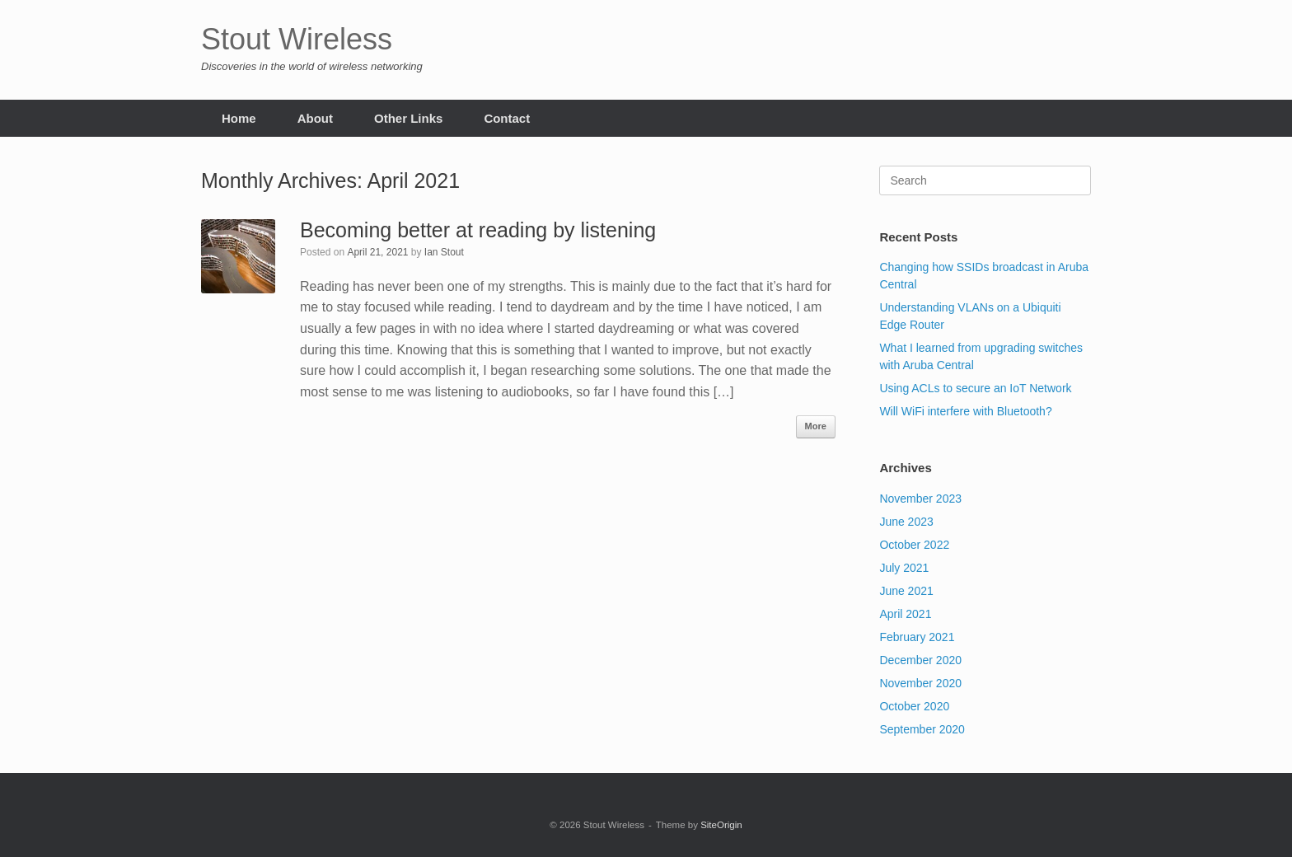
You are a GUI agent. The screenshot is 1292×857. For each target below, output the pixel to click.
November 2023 (920, 498)
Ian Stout (444, 252)
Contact (507, 118)
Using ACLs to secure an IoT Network (975, 388)
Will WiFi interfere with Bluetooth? (965, 411)
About (315, 118)
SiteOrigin (721, 825)
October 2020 (914, 706)
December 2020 (920, 660)
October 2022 (914, 544)
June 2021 (906, 590)
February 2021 (916, 637)
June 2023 (906, 521)
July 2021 (904, 567)
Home (239, 118)
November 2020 (920, 683)
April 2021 (905, 614)
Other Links (408, 118)
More (815, 426)
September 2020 (922, 729)
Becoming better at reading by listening (478, 229)
